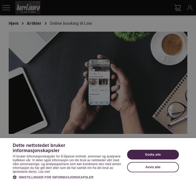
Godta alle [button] (153, 154)
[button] (67, 177)
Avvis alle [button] (153, 167)
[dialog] (98, 92)
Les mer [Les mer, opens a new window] (44, 172)
